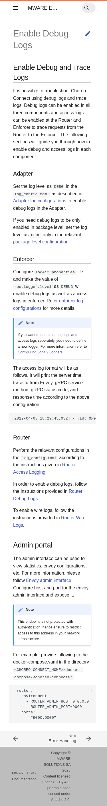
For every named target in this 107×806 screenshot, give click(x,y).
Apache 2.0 (60, 799)
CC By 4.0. (61, 782)
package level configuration (40, 241)
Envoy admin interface (48, 580)
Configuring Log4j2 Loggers (40, 352)
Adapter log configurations (39, 200)
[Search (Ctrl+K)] (89, 8)
